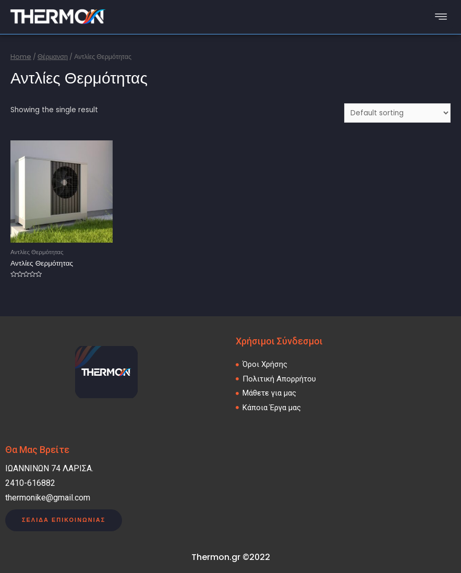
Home (20, 56)
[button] (63, 520)
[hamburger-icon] (441, 17)
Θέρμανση (53, 56)
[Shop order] (397, 113)
